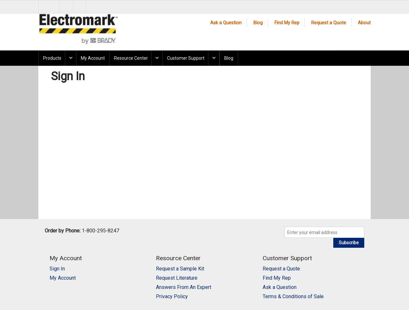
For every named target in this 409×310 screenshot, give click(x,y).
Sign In (57, 269)
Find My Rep (286, 23)
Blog (258, 23)
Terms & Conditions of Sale (293, 296)
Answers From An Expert (183, 287)
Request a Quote (328, 23)
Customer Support (185, 58)
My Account (93, 58)
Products (52, 58)
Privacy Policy (172, 296)
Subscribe (349, 242)
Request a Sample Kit (180, 269)
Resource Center (131, 58)
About (364, 23)
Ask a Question (226, 23)
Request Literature (176, 278)
